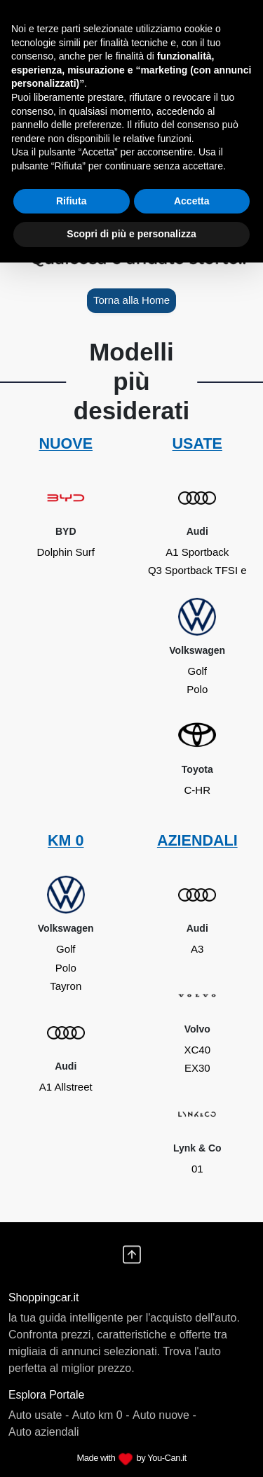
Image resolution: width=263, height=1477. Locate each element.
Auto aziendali (43, 1432)
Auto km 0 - (101, 1415)
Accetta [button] (192, 200)
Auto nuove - (164, 1415)
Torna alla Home (131, 300)
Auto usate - (38, 1415)
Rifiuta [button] (71, 200)
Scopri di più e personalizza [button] (131, 233)
